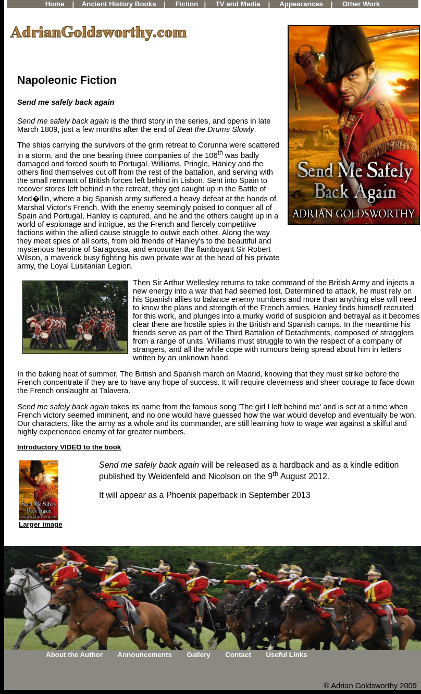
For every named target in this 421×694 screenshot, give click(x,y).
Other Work (361, 4)
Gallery (198, 655)
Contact (238, 655)
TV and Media (238, 4)
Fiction (187, 4)
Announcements (145, 655)
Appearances (301, 4)
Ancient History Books (119, 4)
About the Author (74, 655)
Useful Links (286, 655)
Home (55, 4)
